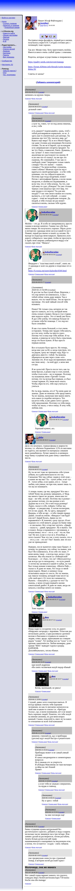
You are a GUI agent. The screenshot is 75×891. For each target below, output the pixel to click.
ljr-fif (4, 41)
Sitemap (6, 37)
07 (47, 25)
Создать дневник (10, 23)
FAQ (4, 73)
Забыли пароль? (9, 71)
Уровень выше (39, 113)
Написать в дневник (11, 25)
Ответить (28, 98)
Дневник (6, 51)
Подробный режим (11, 27)
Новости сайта (9, 33)
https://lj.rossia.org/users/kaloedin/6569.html (47, 271)
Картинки (6, 53)
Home (4, 21)
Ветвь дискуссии (36, 98)
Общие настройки (10, 35)
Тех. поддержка (9, 75)
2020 (41, 25)
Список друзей (9, 49)
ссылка (41, 92)
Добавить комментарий (48, 82)
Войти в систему (8, 18)
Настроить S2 (7, 65)
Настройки (7, 47)
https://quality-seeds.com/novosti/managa (46, 62)
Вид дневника (8, 57)
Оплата (6, 39)
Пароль (6, 55)
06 (45, 25)
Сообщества (7, 61)
